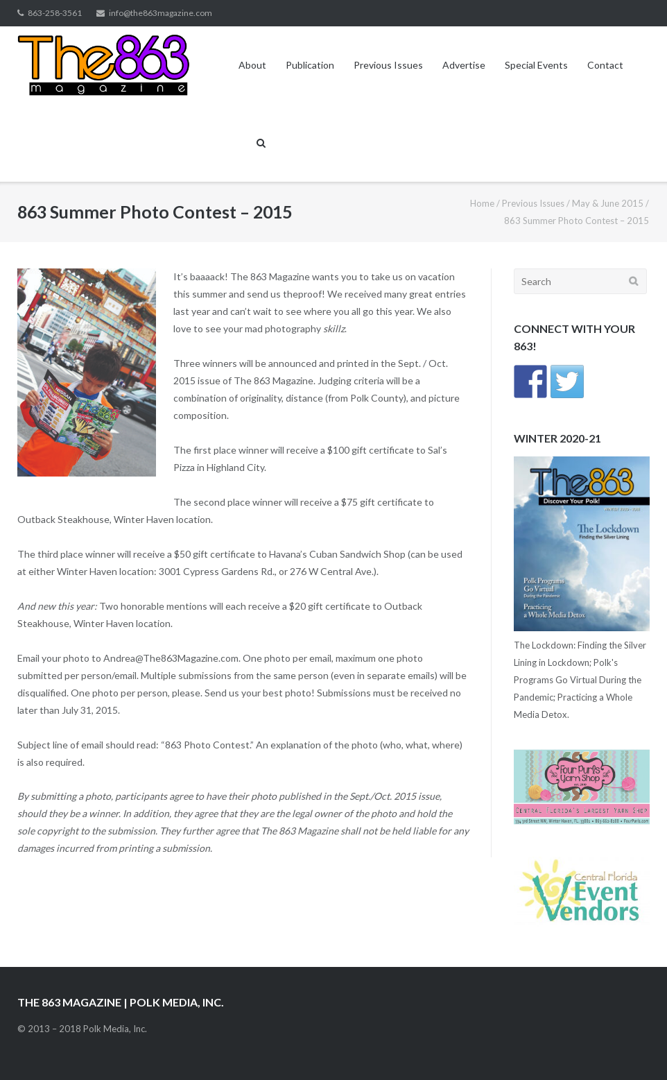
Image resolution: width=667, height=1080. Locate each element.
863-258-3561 (55, 13)
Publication (310, 65)
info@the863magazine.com (160, 13)
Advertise (463, 65)
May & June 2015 (607, 203)
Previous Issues (388, 65)
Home (482, 203)
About (252, 65)
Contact (605, 65)
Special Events (536, 65)
